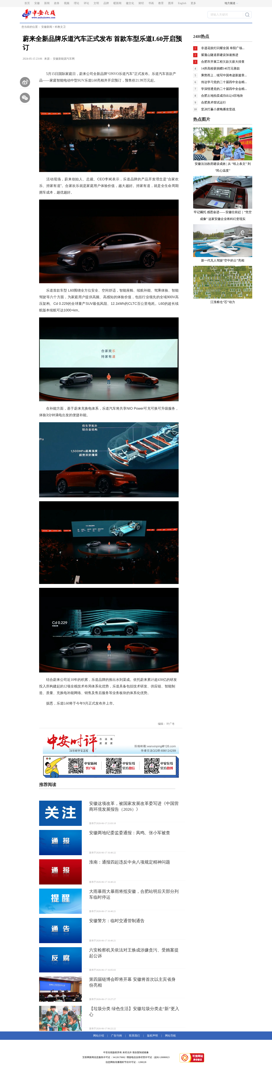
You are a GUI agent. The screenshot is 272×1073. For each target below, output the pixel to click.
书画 (151, 3)
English (182, 3)
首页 (27, 3)
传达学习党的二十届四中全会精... (224, 82)
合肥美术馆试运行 (213, 102)
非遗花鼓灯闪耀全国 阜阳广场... (222, 48)
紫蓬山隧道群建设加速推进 (219, 54)
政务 (56, 3)
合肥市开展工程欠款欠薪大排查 (222, 61)
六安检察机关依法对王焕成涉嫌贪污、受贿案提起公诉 (134, 953)
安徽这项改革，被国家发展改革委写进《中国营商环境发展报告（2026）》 (134, 806)
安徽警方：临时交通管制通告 (117, 920)
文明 (96, 3)
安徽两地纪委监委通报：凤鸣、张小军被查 (129, 832)
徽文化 (130, 3)
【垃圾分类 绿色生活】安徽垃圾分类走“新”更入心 (134, 1011)
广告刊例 (116, 1035)
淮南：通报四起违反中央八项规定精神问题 (129, 862)
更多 (193, 3)
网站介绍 (99, 1035)
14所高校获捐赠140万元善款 (220, 68)
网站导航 (170, 1035)
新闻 (47, 3)
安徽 (37, 3)
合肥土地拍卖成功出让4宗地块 (222, 95)
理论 (76, 3)
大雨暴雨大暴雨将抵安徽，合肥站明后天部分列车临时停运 (134, 894)
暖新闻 (117, 3)
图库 (171, 3)
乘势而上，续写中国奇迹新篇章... (224, 75)
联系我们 (134, 1035)
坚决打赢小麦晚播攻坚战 (218, 109)
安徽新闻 (46, 26)
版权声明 (152, 1035)
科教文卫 (60, 26)
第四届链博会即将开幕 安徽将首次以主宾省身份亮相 (132, 982)
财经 (141, 3)
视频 (66, 3)
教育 (161, 3)
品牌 (106, 3)
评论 (86, 3)
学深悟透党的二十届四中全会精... (224, 88)
